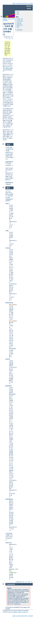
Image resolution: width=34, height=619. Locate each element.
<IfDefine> (13, 572)
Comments (19, 29)
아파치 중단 (20, 21)
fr (7, 38)
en (12, 37)
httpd (7, 68)
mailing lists (17, 604)
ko (10, 38)
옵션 (18, 14)
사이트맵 (30, 3)
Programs (5, 20)
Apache (5, 18)
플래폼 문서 (20, 25)
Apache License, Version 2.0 (20, 612)
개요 (18, 12)
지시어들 (18, 3)
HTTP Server (11, 18)
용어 (26, 3)
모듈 (13, 3)
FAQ (22, 3)
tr (12, 38)
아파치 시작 (20, 19)
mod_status (13, 304)
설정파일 (19, 23)
